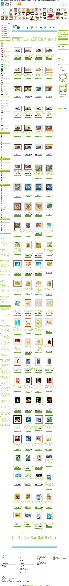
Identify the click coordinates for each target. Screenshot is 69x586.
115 (17, 39)
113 (14, 39)
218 (31, 539)
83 (22, 38)
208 (17, 539)
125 (31, 39)
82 (21, 38)
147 (18, 40)
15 (42, 36)
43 (26, 37)
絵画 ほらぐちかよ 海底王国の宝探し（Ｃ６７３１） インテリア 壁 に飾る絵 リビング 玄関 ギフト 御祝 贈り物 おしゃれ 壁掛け (49, 461)
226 (42, 539)
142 (55, 39)
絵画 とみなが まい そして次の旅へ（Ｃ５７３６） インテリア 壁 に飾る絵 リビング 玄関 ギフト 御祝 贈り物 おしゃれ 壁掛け (39, 270)
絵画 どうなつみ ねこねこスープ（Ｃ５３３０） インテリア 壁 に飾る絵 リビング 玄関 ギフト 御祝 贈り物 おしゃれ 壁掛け (49, 328)
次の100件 (29, 36)
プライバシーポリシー (34, 1)
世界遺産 (3, 177)
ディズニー (3, 223)
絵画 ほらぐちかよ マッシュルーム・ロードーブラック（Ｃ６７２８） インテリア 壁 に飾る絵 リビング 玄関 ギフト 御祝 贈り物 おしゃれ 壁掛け (39, 481)
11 (38, 36)
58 (41, 37)
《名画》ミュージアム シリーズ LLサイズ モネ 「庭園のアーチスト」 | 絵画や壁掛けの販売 (5, 330)
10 (37, 36)
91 (30, 38)
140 (52, 39)
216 (28, 539)
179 (20, 41)
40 (23, 37)
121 (25, 39)
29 (12, 37)
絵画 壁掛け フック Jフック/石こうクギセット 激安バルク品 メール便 (5, 275)
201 (50, 41)
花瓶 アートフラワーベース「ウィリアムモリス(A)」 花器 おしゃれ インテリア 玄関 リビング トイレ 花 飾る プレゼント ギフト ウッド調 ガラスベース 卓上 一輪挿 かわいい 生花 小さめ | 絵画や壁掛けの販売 (5, 345)
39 (22, 37)
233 (52, 539)
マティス (3, 197)
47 (30, 37)
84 (23, 38)
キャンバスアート (5, 70)
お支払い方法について (40, 1)
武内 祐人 (3, 209)
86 (25, 38)
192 (38, 41)
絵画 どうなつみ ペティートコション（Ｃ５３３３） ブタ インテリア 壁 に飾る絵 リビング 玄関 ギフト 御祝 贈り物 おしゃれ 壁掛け (18, 329)
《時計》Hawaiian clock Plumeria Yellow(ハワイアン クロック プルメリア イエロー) (5, 294)
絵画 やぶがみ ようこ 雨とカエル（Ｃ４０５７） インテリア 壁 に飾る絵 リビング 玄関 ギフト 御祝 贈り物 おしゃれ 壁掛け (39, 407)
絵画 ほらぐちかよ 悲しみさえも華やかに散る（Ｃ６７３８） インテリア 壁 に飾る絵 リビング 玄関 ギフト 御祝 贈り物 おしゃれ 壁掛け (17, 446)
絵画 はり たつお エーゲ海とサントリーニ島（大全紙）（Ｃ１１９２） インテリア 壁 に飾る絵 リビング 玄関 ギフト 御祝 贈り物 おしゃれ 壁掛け (39, 523)
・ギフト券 (50, 28)
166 (45, 40)
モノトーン (3, 152)
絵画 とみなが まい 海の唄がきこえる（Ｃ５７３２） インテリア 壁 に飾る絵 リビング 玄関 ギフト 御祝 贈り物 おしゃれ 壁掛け (39, 289)
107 (49, 38)
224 (39, 539)
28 (55, 36)
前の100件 (24, 36)
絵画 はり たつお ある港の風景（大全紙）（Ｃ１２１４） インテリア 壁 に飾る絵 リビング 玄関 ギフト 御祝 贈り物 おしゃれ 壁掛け (18, 521)
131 (39, 39)
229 (46, 539)
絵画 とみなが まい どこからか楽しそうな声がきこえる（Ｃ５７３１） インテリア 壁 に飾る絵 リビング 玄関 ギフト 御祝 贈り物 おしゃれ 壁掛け (49, 291)
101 (41, 38)
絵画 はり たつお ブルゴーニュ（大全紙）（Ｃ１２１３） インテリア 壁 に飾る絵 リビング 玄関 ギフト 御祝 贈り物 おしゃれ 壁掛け (49, 504)
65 (48, 37)
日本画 (3, 54)
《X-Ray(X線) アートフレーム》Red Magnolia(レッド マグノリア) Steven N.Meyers (5, 285)
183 (25, 41)
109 (52, 38)
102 (42, 38)
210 (20, 539)
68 (51, 37)
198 (46, 41)
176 (15, 41)
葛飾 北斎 (3, 217)
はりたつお (3, 205)
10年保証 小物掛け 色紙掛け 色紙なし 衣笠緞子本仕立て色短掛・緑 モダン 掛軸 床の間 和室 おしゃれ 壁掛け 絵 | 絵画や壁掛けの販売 (5, 352)
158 (34, 40)
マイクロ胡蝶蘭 (4, 94)
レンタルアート (4, 116)
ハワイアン (3, 175)
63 (46, 37)
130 (38, 39)
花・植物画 (4, 48)
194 (41, 41)
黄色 (2, 135)
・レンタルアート (41, 28)
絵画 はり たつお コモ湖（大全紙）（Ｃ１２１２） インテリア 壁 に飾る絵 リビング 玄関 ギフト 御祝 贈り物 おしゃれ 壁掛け (28, 521)
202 (52, 41)
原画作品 (3, 66)
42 (25, 37)
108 (51, 38)
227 (43, 539)
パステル (3, 157)
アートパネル (4, 84)
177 (17, 41)
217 (29, 539)
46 (29, 37)
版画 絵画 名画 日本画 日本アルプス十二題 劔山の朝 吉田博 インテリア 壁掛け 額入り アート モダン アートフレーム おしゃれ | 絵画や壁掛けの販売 (5, 313)
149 (21, 40)
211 (21, 539)
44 (27, 37)
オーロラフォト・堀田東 (62, 59)
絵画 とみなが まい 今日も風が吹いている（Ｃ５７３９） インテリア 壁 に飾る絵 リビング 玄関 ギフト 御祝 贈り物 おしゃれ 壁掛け (49, 250)
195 (42, 41)
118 (21, 39)
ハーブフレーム (4, 77)
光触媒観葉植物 (4, 100)
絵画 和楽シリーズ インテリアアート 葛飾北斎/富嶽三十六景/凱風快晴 (39, 132)
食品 (2, 114)
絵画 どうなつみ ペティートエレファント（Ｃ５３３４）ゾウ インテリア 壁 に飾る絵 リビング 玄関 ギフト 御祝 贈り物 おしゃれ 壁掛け (49, 310)
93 (32, 38)
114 (15, 39)
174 (13, 41)
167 (46, 40)
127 (34, 39)
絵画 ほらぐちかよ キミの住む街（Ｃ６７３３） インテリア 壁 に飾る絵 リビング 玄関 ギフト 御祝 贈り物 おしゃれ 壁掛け (28, 465)
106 (48, 38)
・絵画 (14, 28)
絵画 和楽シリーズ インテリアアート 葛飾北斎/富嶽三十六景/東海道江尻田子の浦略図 (39, 55)
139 (50, 39)
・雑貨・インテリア (32, 29)
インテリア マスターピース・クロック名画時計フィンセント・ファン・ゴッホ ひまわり (17, 212)
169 (49, 40)
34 (17, 37)
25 (52, 36)
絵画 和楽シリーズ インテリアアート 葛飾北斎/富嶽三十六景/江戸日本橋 (18, 55)
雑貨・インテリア (4, 103)
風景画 (3, 43)
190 (35, 41)
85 (24, 38)
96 (35, 38)
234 (53, 539)
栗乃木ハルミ (4, 186)
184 (27, 41)
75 (14, 38)
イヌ (2, 180)
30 (13, 37)
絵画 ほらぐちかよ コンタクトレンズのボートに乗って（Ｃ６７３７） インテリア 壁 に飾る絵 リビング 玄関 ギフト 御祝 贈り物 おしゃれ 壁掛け (28, 446)
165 (43, 40)
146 (17, 40)
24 (51, 36)
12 (39, 36)
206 (14, 539)
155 (29, 40)
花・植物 (3, 89)
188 (32, 41)
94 (33, 38)
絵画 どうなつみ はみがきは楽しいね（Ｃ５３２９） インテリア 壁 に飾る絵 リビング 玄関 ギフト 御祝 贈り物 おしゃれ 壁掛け (17, 347)
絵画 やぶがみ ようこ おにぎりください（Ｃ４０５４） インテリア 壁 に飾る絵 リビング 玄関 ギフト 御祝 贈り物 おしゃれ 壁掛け (28, 387)
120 (24, 39)
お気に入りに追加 (17, 78)
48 (31, 37)
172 (53, 40)
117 (20, 39)
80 (19, 38)
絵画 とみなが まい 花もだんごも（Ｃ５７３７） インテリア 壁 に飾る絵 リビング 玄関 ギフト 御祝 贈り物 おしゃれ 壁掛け (28, 270)
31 (14, 37)
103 (44, 38)
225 (41, 539)
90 (29, 38)
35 (18, 37)
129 (36, 39)
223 (38, 539)
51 (34, 37)
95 (34, 38)
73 (12, 38)
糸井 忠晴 (3, 207)
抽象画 (3, 52)
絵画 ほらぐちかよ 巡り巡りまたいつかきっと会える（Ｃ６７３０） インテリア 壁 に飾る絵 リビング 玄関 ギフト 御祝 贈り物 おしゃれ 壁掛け (18, 481)
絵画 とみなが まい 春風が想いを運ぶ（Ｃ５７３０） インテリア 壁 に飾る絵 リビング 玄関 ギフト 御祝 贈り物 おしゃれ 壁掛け (18, 310)
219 (32, 539)
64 (47, 37)
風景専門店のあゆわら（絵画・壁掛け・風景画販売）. (35, 585)
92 (31, 38)
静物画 (3, 50)
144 (14, 40)
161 (38, 40)
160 (36, 40)
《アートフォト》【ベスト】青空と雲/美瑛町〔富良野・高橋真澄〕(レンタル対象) (5, 269)
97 (36, 38)
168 (48, 40)
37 (20, 37)
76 (15, 38)
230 (48, 539)
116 (18, 39)
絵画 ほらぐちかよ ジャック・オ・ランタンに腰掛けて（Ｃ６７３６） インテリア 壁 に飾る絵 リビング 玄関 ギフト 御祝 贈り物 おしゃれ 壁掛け (39, 446)
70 (53, 37)
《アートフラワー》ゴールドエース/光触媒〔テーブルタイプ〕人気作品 (5, 279)
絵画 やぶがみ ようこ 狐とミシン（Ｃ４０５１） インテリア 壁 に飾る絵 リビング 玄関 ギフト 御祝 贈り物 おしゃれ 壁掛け (18, 407)
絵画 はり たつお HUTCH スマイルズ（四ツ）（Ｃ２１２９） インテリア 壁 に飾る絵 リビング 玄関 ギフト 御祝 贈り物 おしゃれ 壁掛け (49, 484)
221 (35, 539)
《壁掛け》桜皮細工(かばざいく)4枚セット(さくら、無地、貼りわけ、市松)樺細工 (5, 265)
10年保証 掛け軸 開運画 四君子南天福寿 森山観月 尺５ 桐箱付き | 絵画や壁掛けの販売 (5, 326)
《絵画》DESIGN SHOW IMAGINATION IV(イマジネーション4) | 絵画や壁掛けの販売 (5, 356)
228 (45, 539)
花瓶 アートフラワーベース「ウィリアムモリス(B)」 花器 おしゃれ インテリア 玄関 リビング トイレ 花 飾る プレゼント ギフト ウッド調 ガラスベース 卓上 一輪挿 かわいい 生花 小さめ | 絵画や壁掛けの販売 (5, 336)
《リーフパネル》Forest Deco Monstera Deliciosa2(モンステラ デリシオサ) (5, 261)
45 (28, 37)
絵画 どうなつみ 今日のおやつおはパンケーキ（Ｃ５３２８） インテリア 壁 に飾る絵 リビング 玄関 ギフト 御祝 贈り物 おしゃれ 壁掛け (28, 349)
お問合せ (29, 1)
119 (22, 39)
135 (45, 39)
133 (42, 39)
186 (29, 41)
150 (22, 40)
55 (38, 37)
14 (41, 36)
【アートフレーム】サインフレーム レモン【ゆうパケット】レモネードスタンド (5, 239)
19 (46, 36)
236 (13, 44)
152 (25, 40)
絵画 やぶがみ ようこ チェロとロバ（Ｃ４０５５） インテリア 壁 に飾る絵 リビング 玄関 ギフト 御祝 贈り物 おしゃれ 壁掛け (18, 426)
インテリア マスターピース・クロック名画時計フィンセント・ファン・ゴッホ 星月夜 (28, 192)
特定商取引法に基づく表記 (53, 1)
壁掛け (3, 73)
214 (25, 539)
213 (24, 539)
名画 (2, 45)
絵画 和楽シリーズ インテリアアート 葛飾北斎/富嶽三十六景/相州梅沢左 (39, 94)
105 (47, 38)
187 (31, 41)
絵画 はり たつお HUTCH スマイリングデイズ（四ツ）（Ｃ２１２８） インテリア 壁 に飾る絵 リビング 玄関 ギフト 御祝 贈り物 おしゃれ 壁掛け (18, 504)
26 (53, 36)
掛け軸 (3, 86)
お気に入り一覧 (60, 60)
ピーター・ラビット (5, 225)
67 (50, 37)
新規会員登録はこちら (62, 48)
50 (33, 37)
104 (45, 38)
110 (54, 38)
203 (53, 41)
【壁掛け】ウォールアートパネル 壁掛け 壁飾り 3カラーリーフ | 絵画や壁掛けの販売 (5, 377)
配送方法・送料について (46, 1)
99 (38, 38)
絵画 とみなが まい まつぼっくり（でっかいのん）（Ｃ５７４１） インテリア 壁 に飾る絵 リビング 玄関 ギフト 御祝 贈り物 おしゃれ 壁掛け (28, 252)
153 (27, 40)
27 (54, 36)
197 (45, 41)
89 (28, 38)
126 (32, 39)
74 (13, 38)
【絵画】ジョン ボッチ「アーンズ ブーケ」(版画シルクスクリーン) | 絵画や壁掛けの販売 (5, 308)
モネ (2, 188)
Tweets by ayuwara (61, 67)
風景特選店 (61, 1)
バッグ (3, 110)
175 (14, 41)
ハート (3, 173)
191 (36, 41)
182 (24, 41)
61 (44, 37)
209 (18, 539)
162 (39, 40)
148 (20, 40)
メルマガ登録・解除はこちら (62, 40)
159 (35, 40)
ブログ (67, 1)
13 (40, 36)
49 (32, 37)
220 (34, 539)
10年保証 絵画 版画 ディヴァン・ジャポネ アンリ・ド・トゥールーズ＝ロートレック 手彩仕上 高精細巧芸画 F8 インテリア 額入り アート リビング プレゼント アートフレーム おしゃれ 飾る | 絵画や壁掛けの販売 (5, 411)
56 (39, 37)
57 (40, 37)
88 (27, 38)
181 (22, 41)
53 (36, 37)
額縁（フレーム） (5, 107)
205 (13, 539)
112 (13, 39)
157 (32, 40)
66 (49, 37)
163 (41, 40)
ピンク (3, 145)
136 (46, 39)
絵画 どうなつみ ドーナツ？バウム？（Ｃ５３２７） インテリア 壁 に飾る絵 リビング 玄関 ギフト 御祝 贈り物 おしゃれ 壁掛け (39, 347)
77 (16, 38)
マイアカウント (26, 1)
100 (40, 38)
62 (45, 37)
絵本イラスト (4, 58)
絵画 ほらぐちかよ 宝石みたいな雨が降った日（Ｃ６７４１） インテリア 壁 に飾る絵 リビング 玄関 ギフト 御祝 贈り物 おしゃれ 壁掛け (28, 426)
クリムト (3, 195)
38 (21, 37)
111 (55, 38)
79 (18, 38)
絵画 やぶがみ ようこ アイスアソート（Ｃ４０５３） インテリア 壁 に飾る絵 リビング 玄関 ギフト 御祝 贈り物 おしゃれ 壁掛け (39, 387)
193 (39, 41)
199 (48, 41)
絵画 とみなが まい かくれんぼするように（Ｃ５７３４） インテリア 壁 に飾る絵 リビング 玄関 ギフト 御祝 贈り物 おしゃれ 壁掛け (18, 289)
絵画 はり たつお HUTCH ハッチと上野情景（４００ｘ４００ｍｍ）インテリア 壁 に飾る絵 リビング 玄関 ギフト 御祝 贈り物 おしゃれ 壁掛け (39, 504)
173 (55, 40)
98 (37, 38)
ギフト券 (3, 130)
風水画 (3, 64)
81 (20, 38)
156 (31, 40)
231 (49, 539)
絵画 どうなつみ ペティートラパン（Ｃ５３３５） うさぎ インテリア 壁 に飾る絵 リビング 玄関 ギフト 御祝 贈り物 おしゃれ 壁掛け (39, 310)
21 (48, 36)
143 (13, 40)
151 (24, 40)
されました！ (34, 20)
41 (24, 37)
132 (41, 39)
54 (37, 37)
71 (54, 37)
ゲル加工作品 (4, 68)
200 (49, 41)
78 (17, 38)
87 (26, 38)
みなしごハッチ (4, 227)
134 (43, 39)
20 (47, 36)
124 (29, 39)
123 (28, 39)
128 (35, 39)
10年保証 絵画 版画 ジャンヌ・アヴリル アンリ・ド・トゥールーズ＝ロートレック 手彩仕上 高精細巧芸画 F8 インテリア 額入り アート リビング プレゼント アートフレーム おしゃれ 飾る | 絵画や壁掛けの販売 (5, 419)
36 (19, 37)
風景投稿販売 (64, 1)
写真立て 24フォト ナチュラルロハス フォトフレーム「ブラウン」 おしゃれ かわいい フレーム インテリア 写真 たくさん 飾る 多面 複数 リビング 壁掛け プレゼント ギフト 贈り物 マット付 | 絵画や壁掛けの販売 (5, 371)
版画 (2, 121)
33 (16, 37)
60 (43, 37)
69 (52, 37)
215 (27, 539)
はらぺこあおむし (4, 229)
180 (21, 41)
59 (42, 37)
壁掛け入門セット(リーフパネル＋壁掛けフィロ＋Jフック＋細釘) (5, 250)
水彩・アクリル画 (5, 62)
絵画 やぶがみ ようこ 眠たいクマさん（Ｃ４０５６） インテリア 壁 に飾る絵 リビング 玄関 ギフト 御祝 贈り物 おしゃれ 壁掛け (49, 407)
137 (48, 39)
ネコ (2, 182)
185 (28, 41)
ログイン (62, 51)
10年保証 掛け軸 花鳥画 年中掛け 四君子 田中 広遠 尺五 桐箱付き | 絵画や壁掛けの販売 (5, 360)
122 (27, 39)
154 (28, 40)
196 (43, 41)
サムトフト (3, 190)
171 (52, 40)
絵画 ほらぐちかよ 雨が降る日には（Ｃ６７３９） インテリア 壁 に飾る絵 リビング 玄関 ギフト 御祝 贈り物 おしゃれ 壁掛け (49, 426)
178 (18, 41)
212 (22, 539)
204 (55, 41)
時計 (2, 82)
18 (45, 36)
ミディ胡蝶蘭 (4, 91)
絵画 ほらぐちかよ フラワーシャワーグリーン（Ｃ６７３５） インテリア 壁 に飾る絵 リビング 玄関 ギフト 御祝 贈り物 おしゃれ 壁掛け (49, 446)
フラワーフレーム (5, 79)
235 (55, 539)
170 (50, 40)
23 (50, 36)
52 (35, 37)
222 (36, 539)
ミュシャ (3, 200)
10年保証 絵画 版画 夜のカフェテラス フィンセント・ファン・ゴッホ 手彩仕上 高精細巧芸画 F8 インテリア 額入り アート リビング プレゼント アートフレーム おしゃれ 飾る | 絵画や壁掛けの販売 (5, 388)
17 (44, 36)
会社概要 (58, 1)
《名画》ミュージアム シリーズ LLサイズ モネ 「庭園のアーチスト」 (5, 236)
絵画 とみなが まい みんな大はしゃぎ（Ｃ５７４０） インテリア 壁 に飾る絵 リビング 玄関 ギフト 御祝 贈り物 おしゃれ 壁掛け (39, 252)
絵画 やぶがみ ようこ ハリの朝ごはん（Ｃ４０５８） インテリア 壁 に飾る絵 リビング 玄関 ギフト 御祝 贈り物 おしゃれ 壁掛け (28, 407)
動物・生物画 (4, 56)
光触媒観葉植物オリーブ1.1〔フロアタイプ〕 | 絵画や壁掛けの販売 (5, 322)
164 (42, 40)
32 (15, 37)
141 (53, 39)
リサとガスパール (4, 221)
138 (49, 39)
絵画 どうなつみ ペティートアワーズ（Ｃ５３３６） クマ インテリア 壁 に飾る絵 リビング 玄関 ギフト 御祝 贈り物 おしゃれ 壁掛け (28, 310)
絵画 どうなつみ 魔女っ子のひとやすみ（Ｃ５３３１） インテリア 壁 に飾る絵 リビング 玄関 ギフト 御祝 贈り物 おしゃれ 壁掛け (39, 329)
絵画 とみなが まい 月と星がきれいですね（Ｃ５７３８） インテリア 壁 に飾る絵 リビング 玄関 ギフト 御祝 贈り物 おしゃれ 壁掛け (18, 270)
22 (49, 36)
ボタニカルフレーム (5, 128)
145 (15, 40)
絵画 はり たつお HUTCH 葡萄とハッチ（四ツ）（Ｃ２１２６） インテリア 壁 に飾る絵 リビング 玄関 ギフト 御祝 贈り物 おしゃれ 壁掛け (28, 504)
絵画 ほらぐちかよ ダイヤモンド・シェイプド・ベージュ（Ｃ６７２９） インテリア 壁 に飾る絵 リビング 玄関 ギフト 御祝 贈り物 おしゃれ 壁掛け (28, 481)
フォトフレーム (4, 105)
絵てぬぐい (4, 60)
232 (50, 539)
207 (15, 539)
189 (34, 41)
